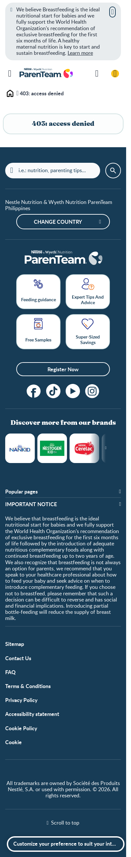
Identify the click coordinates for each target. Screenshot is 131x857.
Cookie (13, 742)
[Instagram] (92, 391)
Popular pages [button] (21, 491)
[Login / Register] (115, 73)
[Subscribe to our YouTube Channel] (73, 391)
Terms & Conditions (28, 686)
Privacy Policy (21, 700)
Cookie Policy (21, 728)
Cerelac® (84, 448)
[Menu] (9, 73)
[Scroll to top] (63, 823)
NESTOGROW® (52, 448)
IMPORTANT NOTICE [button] (31, 504)
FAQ (10, 672)
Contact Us (18, 658)
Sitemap (14, 644)
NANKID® (20, 448)
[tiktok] (53, 391)
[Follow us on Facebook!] (34, 391)
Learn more (80, 52)
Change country (58, 221)
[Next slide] (105, 448)
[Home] (63, 258)
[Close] (112, 12)
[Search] (97, 73)
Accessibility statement (32, 714)
